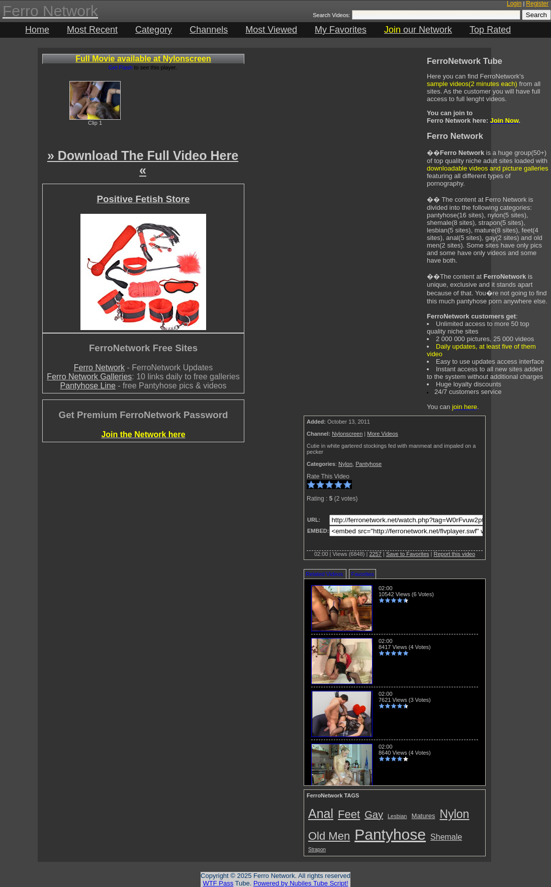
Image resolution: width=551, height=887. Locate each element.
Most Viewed (271, 30)
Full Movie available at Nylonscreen (143, 58)
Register (537, 3)
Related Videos (324, 574)
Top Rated (490, 30)
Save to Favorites (407, 554)
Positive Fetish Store (143, 199)
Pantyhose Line (88, 385)
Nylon (345, 464)
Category (153, 30)
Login (514, 3)
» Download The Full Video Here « (142, 162)
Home (37, 30)
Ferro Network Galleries (89, 376)
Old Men (329, 836)
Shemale (446, 837)
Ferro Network (99, 367)
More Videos (382, 434)
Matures (423, 816)
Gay (373, 814)
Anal (320, 814)
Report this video (454, 554)
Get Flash (121, 67)
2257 (375, 554)
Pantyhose (368, 464)
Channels (209, 30)
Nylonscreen (347, 434)
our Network (418, 30)
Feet (349, 814)
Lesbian (397, 816)
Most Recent (92, 30)
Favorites (362, 574)
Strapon (317, 849)
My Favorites (340, 30)
